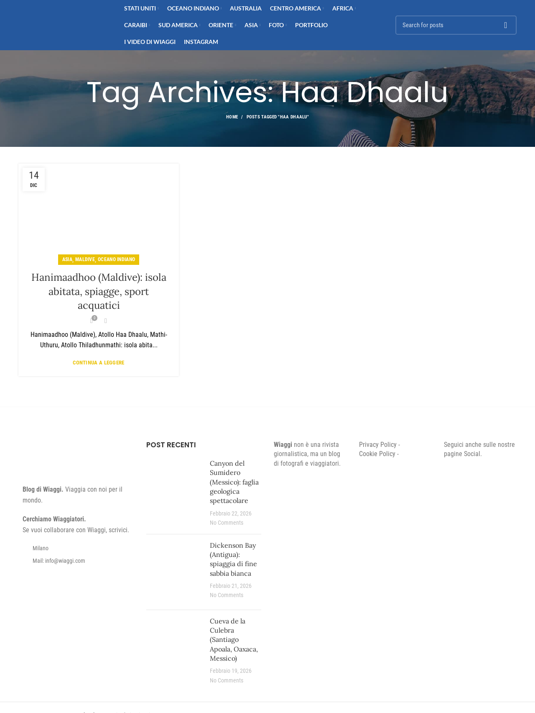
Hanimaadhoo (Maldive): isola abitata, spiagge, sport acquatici (98, 291)
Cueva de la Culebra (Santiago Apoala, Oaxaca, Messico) (234, 640)
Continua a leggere (98, 362)
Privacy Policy (378, 445)
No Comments (226, 522)
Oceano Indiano (116, 259)
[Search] (456, 25)
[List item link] (76, 560)
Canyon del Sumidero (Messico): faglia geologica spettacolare (234, 482)
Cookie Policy (377, 454)
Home (232, 117)
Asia (67, 259)
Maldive (85, 259)
